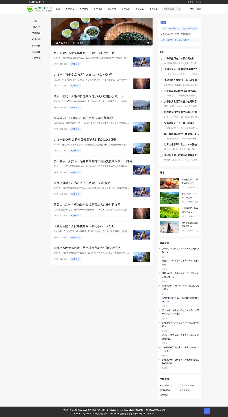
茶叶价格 (70, 9)
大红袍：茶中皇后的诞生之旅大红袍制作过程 (83, 74)
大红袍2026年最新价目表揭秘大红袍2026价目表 (85, 139)
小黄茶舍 (153, 9)
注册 (199, 9)
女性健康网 (184, 390)
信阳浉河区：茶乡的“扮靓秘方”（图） (190, 210)
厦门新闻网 (165, 390)
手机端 (198, 2)
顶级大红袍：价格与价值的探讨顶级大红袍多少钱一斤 (88, 96)
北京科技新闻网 (186, 385)
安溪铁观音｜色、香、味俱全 (176, 40)
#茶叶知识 (75, 64)
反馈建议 (140, 9)
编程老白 (124, 413)
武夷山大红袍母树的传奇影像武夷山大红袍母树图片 (87, 204)
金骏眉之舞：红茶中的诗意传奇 (177, 34)
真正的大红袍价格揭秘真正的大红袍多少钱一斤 (84, 53)
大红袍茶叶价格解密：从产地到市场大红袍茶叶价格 (87, 247)
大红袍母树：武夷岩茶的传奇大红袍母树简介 (83, 182)
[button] (148, 43)
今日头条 (36, 27)
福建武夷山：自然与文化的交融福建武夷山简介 (84, 117)
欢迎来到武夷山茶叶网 (35, 2)
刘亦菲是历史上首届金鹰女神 (190, 224)
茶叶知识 (98, 9)
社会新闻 (112, 9)
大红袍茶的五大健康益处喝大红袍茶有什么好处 (84, 226)
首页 (58, 9)
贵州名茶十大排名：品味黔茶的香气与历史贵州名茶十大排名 (93, 161)
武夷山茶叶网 (166, 385)
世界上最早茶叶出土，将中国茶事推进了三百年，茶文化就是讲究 (182, 28)
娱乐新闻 (36, 45)
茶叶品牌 (164, 395)
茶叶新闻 (84, 9)
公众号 (190, 2)
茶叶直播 (126, 9)
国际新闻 (36, 52)
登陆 (192, 9)
